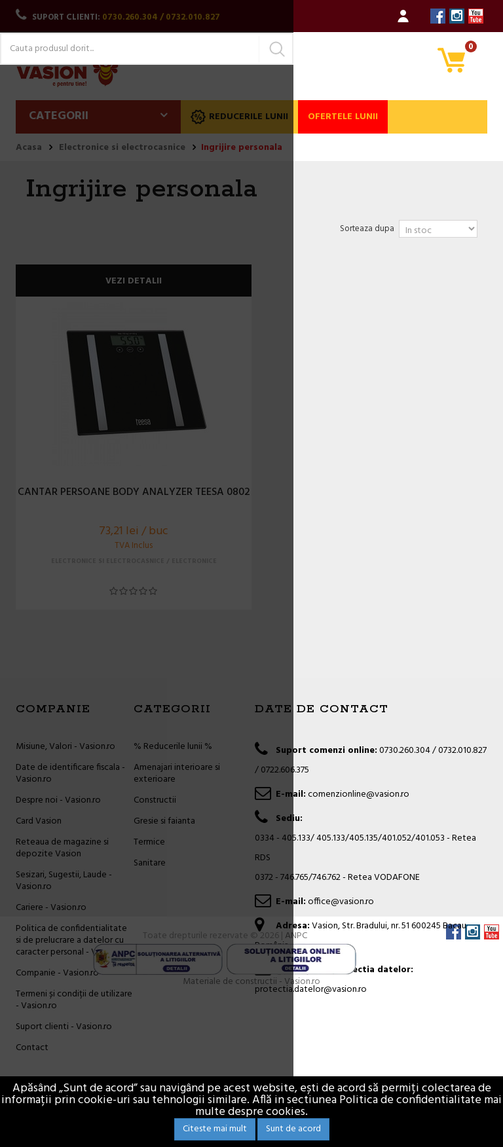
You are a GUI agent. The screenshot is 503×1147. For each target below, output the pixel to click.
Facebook (437, 16)
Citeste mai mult (215, 1129)
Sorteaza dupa (367, 229)
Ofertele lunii (343, 116)
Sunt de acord (293, 1129)
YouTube (475, 16)
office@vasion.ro (341, 901)
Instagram (456, 16)
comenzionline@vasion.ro (358, 794)
